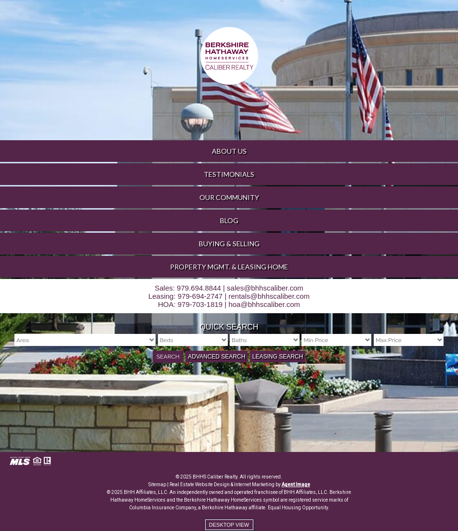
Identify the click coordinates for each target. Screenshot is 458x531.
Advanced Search (216, 356)
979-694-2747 (200, 296)
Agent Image (296, 484)
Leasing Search (277, 356)
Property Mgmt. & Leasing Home (229, 267)
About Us (229, 151)
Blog (229, 220)
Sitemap (157, 484)
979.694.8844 (199, 288)
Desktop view (229, 525)
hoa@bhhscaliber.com (264, 304)
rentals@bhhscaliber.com (269, 296)
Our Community (229, 197)
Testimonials (229, 174)
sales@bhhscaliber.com (265, 288)
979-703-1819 (200, 304)
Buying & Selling (229, 243)
